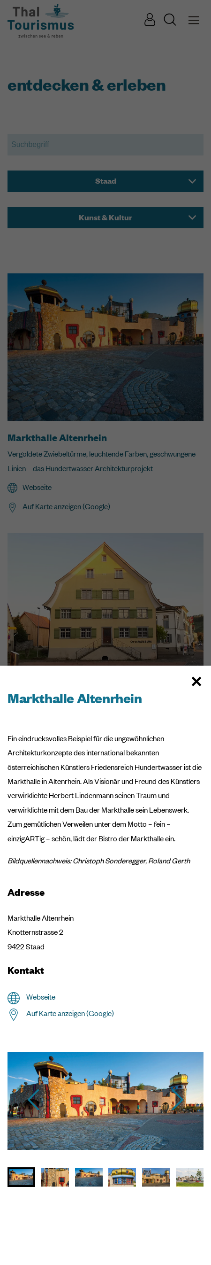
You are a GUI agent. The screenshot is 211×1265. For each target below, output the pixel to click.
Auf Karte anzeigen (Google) (70, 1013)
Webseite (40, 996)
